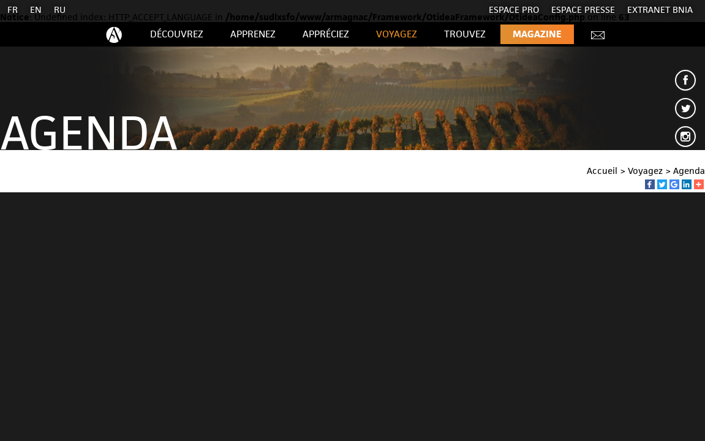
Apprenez (253, 34)
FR (12, 9)
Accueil (602, 170)
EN (36, 9)
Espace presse (583, 9)
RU (60, 9)
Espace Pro (514, 9)
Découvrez (176, 34)
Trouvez (465, 34)
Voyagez (396, 34)
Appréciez (326, 34)
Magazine (537, 34)
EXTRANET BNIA (660, 9)
